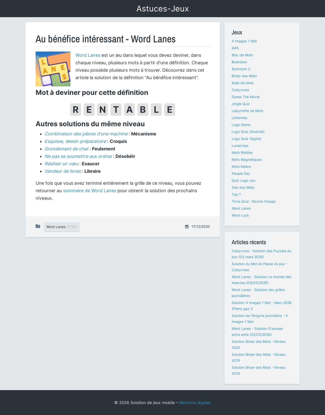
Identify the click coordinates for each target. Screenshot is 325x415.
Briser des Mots (244, 76)
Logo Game (241, 124)
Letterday (240, 118)
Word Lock (240, 215)
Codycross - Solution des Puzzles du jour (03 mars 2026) (261, 254)
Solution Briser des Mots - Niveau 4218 (259, 370)
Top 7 (236, 194)
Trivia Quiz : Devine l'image (253, 201)
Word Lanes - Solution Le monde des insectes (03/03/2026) (261, 280)
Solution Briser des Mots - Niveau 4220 (259, 344)
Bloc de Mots (242, 55)
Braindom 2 (241, 69)
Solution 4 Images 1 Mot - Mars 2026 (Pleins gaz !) (262, 305)
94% (235, 48)
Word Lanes (87, 55)
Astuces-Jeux (162, 8)
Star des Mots (243, 187)
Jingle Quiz (241, 104)
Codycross (240, 90)
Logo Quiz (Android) (248, 131)
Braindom (239, 62)
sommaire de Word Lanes (89, 190)
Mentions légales (195, 402)
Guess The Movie (246, 97)
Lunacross (240, 145)
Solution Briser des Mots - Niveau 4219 (259, 357)
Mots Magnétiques (247, 159)
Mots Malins (241, 166)
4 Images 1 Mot (244, 41)
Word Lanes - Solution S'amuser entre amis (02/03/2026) (257, 331)
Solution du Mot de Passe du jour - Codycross (260, 267)
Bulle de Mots (243, 83)
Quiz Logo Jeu (243, 180)
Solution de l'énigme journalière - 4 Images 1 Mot (260, 318)
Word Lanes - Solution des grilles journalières (258, 293)
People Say (241, 173)
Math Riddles (242, 152)
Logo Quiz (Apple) (246, 138)
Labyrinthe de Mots (247, 111)
